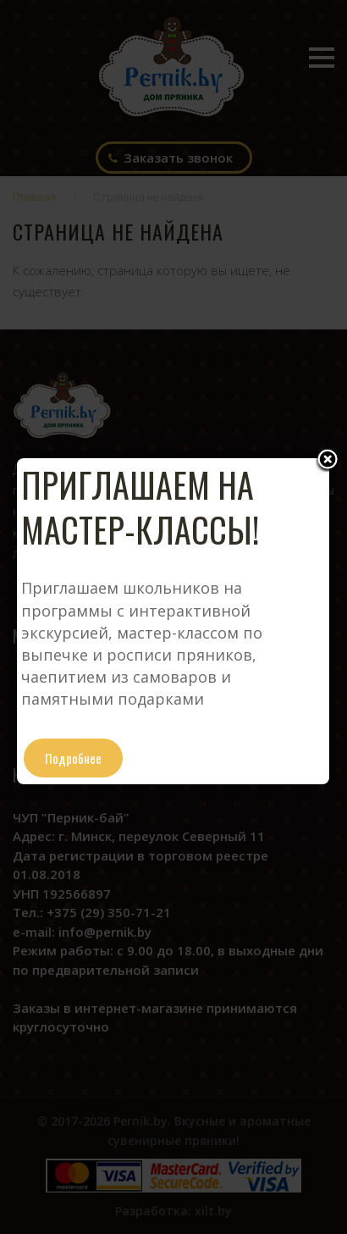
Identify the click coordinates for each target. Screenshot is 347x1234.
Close (327, 460)
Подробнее (73, 758)
